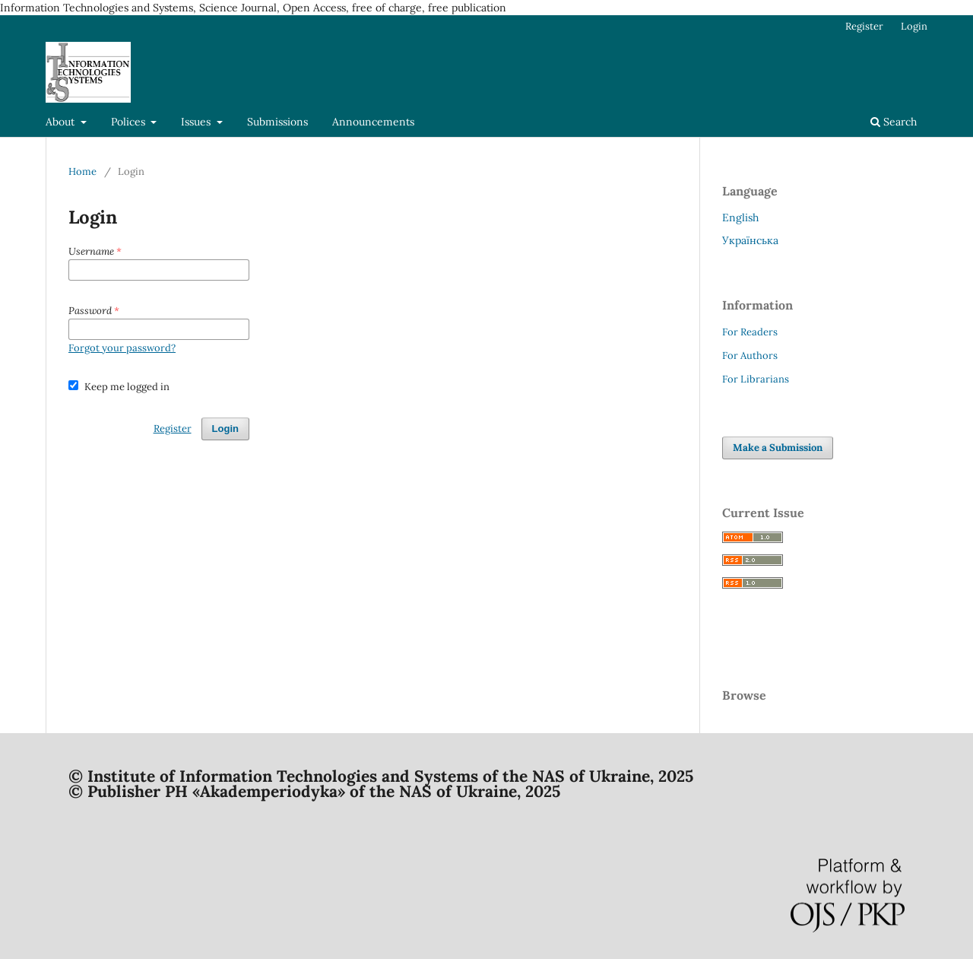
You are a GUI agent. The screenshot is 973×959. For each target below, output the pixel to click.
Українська (750, 240)
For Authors (750, 355)
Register (864, 26)
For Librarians (755, 379)
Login (914, 26)
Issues (197, 122)
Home (82, 171)
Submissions (277, 122)
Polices (129, 122)
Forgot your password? (122, 347)
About (62, 122)
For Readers (750, 331)
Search (893, 122)
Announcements (373, 122)
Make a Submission (777, 447)
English (740, 217)
